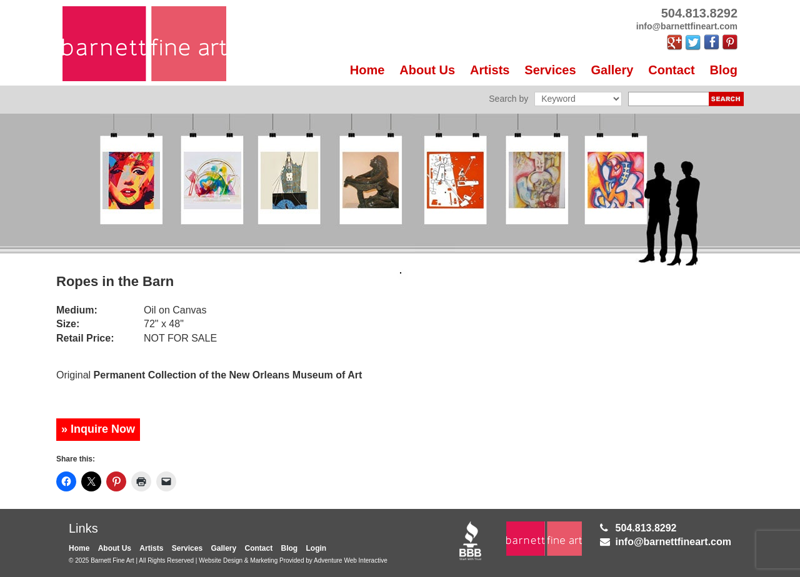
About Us (427, 70)
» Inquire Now (98, 429)
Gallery (612, 70)
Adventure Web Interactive (351, 560)
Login (316, 548)
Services (550, 70)
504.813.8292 (646, 528)
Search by (508, 99)
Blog (724, 70)
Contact (671, 70)
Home (367, 70)
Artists (489, 70)
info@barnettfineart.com (673, 541)
